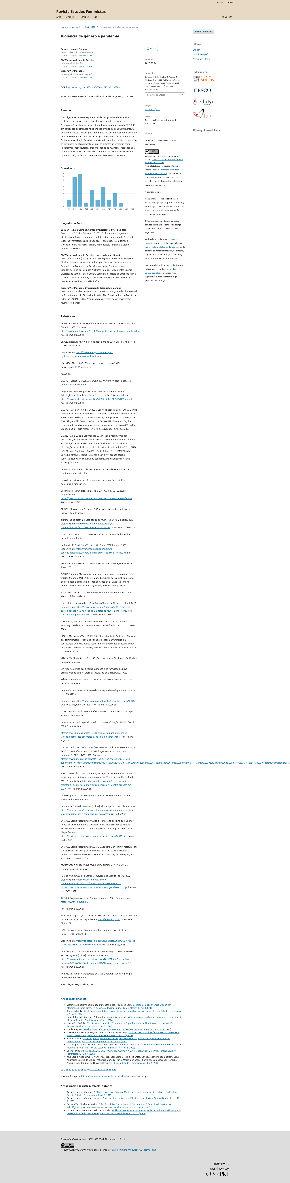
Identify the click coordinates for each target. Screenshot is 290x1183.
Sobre (97, 16)
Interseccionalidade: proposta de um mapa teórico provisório (120, 1011)
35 (85, 1069)
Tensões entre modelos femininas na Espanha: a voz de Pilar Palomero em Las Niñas (131, 1023)
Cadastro (220, 2)
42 (107, 1069)
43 (110, 1069)
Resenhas (107, 1062)
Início (63, 27)
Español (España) (201, 54)
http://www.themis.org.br (74, 901)
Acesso (231, 2)
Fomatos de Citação (156, 94)
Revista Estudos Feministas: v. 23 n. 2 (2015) (89, 1095)
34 (82, 1069)
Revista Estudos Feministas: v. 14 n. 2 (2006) (112, 1047)
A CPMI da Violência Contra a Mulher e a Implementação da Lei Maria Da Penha (135, 1092)
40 (100, 1069)
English (196, 49)
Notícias (84, 16)
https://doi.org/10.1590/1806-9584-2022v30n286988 (93, 87)
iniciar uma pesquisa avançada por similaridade (106, 1076)
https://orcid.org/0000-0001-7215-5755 (76, 66)
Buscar (227, 16)
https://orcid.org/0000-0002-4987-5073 (76, 77)
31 (73, 1069)
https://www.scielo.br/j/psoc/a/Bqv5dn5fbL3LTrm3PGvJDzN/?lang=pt (96, 399)
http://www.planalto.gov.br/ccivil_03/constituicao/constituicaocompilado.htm (100, 331)
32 (76, 1069)
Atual (59, 16)
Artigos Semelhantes (73, 998)
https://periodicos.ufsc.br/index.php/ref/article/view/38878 (91, 836)
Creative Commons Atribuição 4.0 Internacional (132, 1149)
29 (67, 1069)
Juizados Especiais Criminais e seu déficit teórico (119, 1098)
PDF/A (152, 48)
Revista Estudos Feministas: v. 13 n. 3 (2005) (104, 1041)
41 (103, 1069)
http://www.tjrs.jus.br (109, 919)
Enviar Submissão (203, 31)
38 (94, 1069)
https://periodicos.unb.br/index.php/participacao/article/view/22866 (96, 498)
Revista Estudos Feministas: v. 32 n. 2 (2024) (129, 1007)
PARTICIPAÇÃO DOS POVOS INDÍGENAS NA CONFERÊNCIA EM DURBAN (121, 1050)
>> (115, 1069)
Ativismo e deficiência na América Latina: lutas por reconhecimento (147, 1017)
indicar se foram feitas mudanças (160, 246)
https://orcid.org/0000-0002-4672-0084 (76, 55)
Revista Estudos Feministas (81, 11)
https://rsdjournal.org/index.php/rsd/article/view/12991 (105, 700)
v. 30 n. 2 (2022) (89, 27)
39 (97, 1069)
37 (91, 1069)
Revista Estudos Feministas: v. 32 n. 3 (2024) (89, 1026)
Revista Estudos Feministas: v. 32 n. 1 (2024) (90, 1020)
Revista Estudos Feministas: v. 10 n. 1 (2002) (136, 1062)
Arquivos (71, 16)
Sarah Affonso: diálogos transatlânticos (104, 1029)
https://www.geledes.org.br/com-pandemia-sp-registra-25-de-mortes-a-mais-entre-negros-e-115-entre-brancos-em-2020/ (96, 785)
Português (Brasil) (202, 58)
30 (70, 1069)
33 (79, 1069)
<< (62, 1069)
